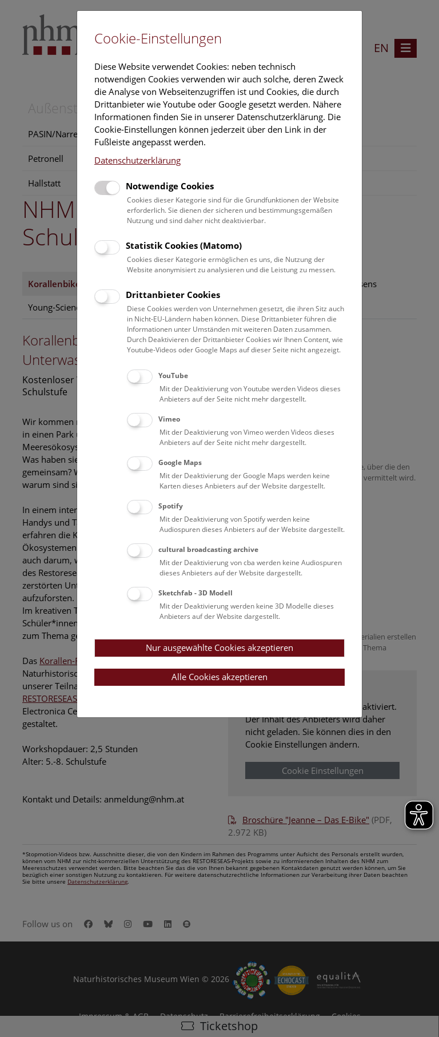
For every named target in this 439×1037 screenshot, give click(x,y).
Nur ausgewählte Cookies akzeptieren (219, 647)
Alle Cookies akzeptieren (219, 676)
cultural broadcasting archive (208, 549)
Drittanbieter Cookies (173, 294)
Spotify (170, 506)
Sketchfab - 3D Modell (195, 593)
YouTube (173, 375)
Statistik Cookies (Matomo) (184, 245)
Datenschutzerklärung (137, 160)
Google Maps (180, 462)
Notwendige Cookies (170, 186)
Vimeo (169, 419)
